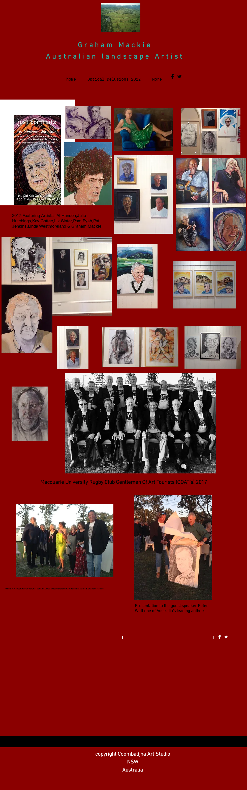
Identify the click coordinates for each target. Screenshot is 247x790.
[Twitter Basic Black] (179, 76)
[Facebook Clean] (220, 637)
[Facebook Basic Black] (172, 76)
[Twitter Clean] (226, 637)
